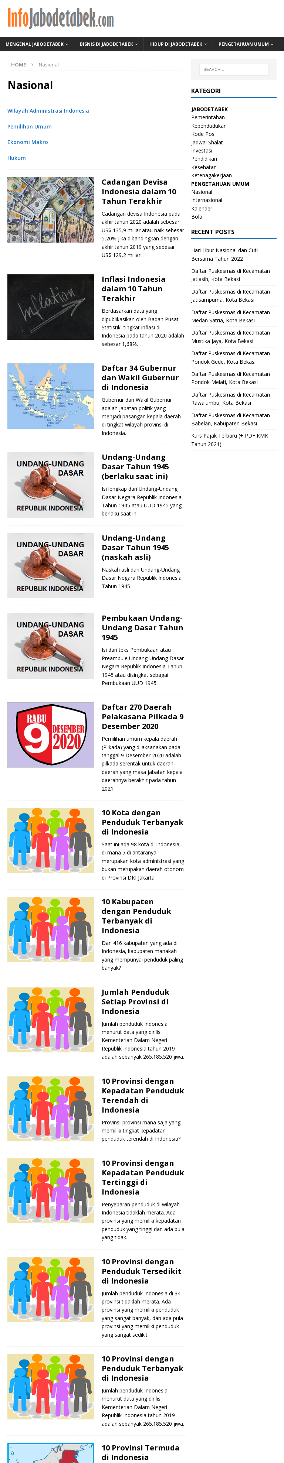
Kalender (201, 208)
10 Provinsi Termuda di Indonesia (141, 1452)
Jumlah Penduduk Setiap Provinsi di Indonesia (135, 1001)
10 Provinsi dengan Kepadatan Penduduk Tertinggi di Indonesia (143, 1177)
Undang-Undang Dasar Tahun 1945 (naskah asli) (135, 547)
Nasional (201, 191)
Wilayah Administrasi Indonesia (48, 110)
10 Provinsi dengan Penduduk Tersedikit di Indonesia (142, 1271)
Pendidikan (204, 158)
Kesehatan (204, 167)
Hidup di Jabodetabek (175, 44)
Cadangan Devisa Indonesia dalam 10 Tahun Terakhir (139, 191)
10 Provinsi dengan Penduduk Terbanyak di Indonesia (142, 1368)
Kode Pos (202, 133)
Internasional (206, 199)
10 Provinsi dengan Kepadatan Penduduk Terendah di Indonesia (143, 1095)
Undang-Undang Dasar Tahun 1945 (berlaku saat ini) (135, 466)
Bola (196, 216)
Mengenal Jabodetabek (35, 44)
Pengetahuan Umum (244, 44)
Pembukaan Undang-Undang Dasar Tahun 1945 (142, 627)
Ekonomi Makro (27, 141)
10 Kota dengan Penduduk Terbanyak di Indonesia (142, 822)
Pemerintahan (208, 117)
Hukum (16, 157)
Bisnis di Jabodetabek (106, 44)
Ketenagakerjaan (211, 175)
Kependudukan (209, 125)
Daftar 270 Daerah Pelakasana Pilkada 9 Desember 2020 (142, 716)
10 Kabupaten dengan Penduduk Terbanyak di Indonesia (136, 916)
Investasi (201, 150)
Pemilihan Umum (29, 126)
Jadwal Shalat (207, 142)
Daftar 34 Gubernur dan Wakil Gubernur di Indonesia (140, 377)
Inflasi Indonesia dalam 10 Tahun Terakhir (134, 288)
